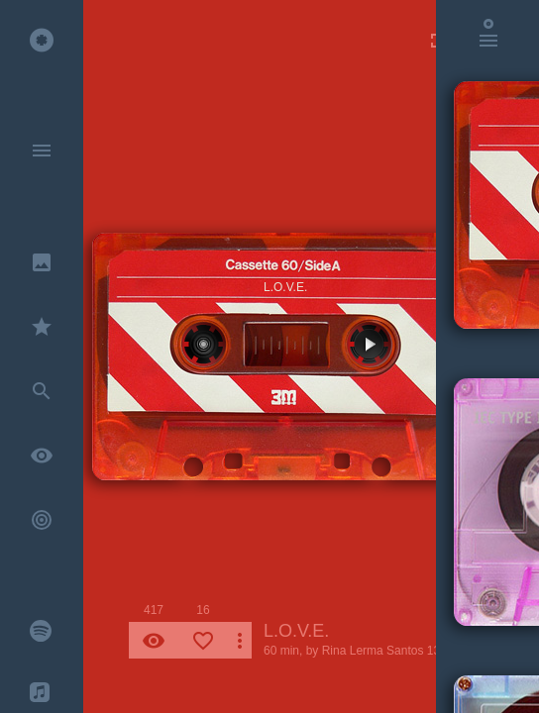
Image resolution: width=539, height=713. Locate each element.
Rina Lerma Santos (373, 651)
